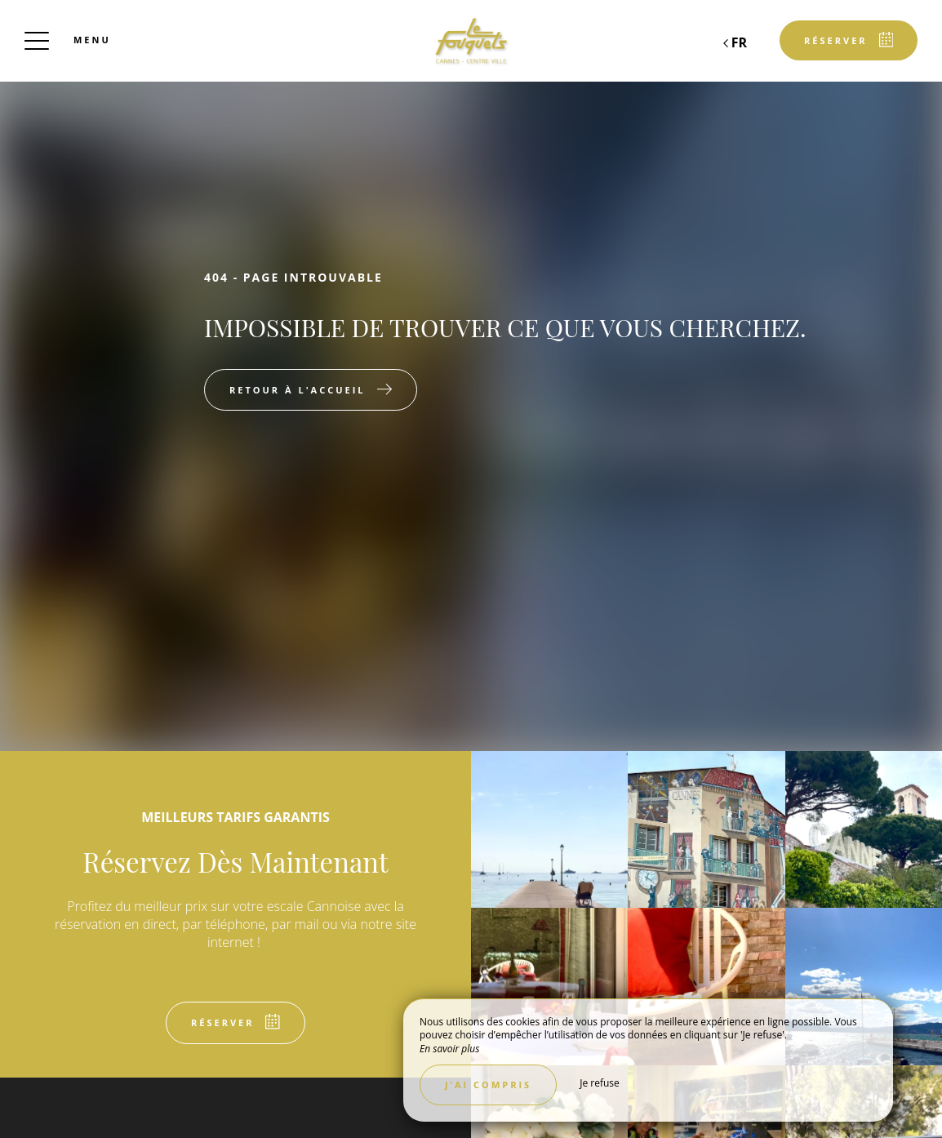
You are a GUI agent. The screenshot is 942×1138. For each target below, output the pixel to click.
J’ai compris (488, 1084)
